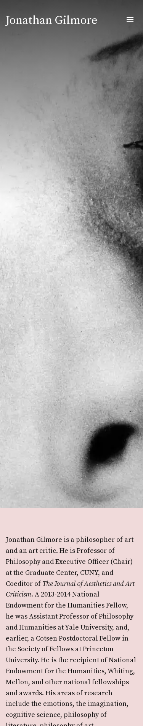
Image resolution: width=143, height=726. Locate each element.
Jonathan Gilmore (51, 20)
